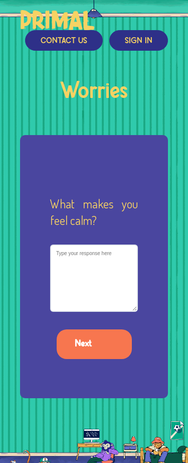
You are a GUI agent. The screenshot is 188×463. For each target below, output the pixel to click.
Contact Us (64, 41)
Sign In (138, 41)
